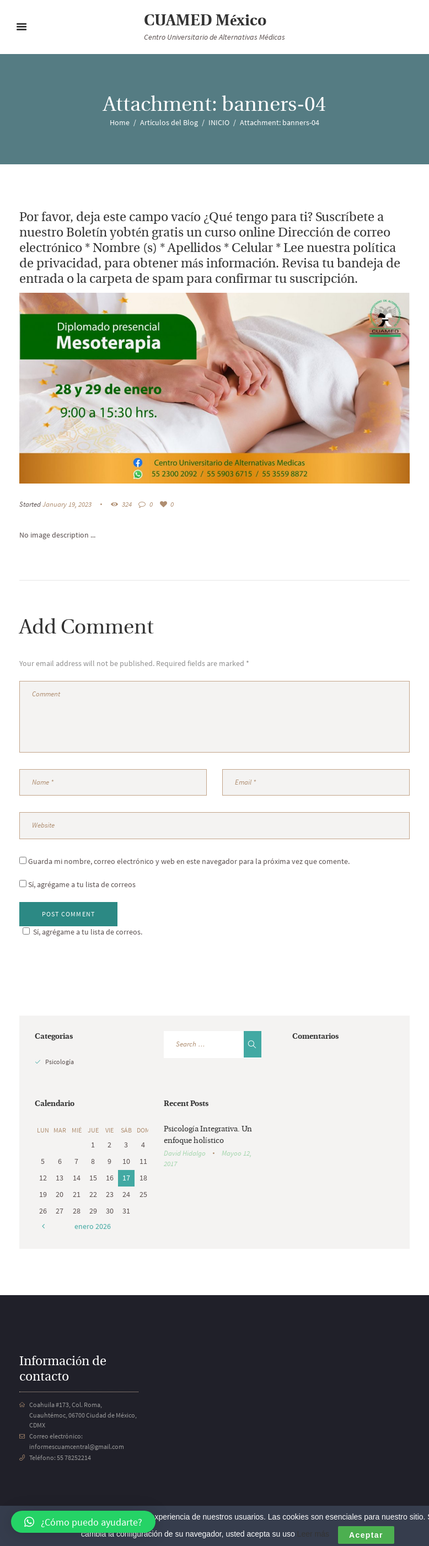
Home (120, 122)
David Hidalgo (185, 1153)
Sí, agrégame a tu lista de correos (77, 884)
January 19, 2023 (67, 504)
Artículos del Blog (169, 122)
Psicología (59, 1061)
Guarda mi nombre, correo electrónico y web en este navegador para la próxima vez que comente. (189, 861)
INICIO (218, 122)
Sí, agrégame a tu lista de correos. (80, 932)
